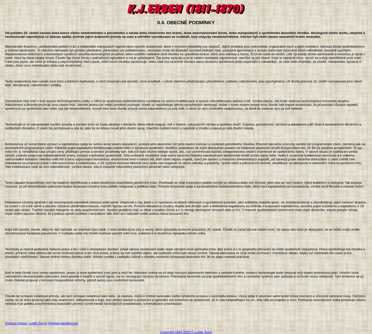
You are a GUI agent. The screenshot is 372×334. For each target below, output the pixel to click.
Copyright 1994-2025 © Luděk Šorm (186, 332)
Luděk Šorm (37, 323)
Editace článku (16, 323)
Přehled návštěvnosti (63, 323)
